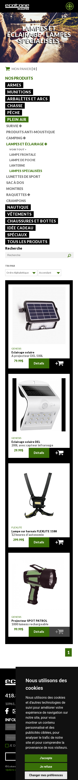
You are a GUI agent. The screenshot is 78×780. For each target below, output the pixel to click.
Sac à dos (15, 183)
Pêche (13, 112)
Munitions (19, 92)
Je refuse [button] (46, 766)
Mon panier (24, 69)
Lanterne (17, 165)
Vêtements (19, 214)
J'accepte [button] (46, 758)
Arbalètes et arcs (27, 99)
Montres (14, 189)
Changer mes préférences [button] (46, 775)
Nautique (18, 207)
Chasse (15, 105)
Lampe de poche (22, 160)
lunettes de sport (23, 176)
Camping (16, 138)
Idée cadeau (20, 228)
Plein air (16, 119)
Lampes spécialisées (25, 171)
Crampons (16, 201)
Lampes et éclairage (26, 144)
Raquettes (18, 195)
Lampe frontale (22, 154)
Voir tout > (17, 149)
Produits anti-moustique (30, 132)
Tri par (10, 265)
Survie (14, 126)
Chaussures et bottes (31, 221)
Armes (14, 85)
